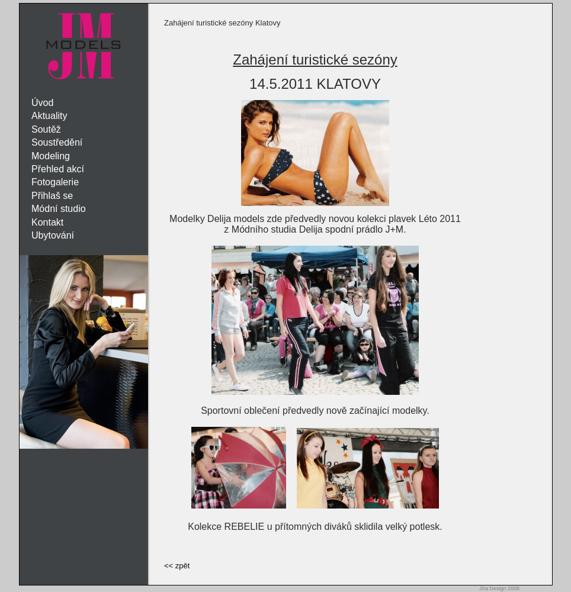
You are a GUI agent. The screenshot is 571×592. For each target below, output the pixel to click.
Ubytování (52, 235)
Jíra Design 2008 (499, 588)
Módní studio (58, 209)
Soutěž (46, 129)
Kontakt (47, 222)
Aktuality (49, 116)
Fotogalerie (55, 182)
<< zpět (177, 565)
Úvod (42, 103)
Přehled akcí (57, 169)
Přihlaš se (52, 196)
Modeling (50, 156)
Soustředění (56, 142)
